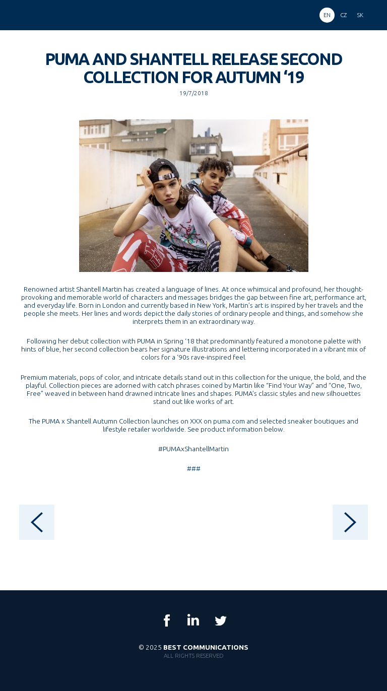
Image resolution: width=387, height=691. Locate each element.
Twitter (220, 620)
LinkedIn (193, 620)
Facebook (167, 620)
